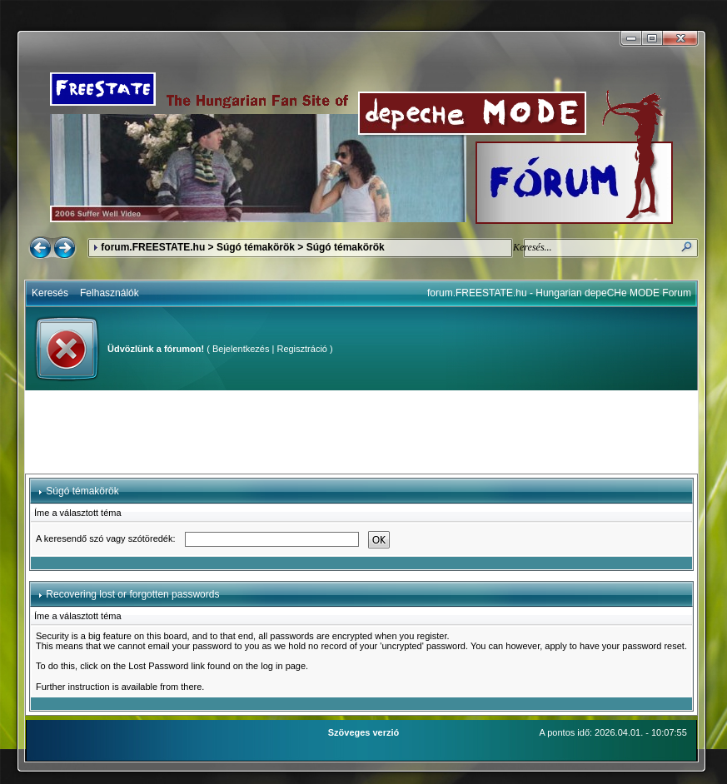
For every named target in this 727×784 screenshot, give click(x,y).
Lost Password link (166, 666)
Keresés (50, 293)
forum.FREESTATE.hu (153, 247)
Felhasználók (109, 293)
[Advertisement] (361, 431)
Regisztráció (301, 349)
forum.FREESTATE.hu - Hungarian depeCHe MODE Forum (559, 293)
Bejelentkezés (241, 349)
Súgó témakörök (256, 247)
